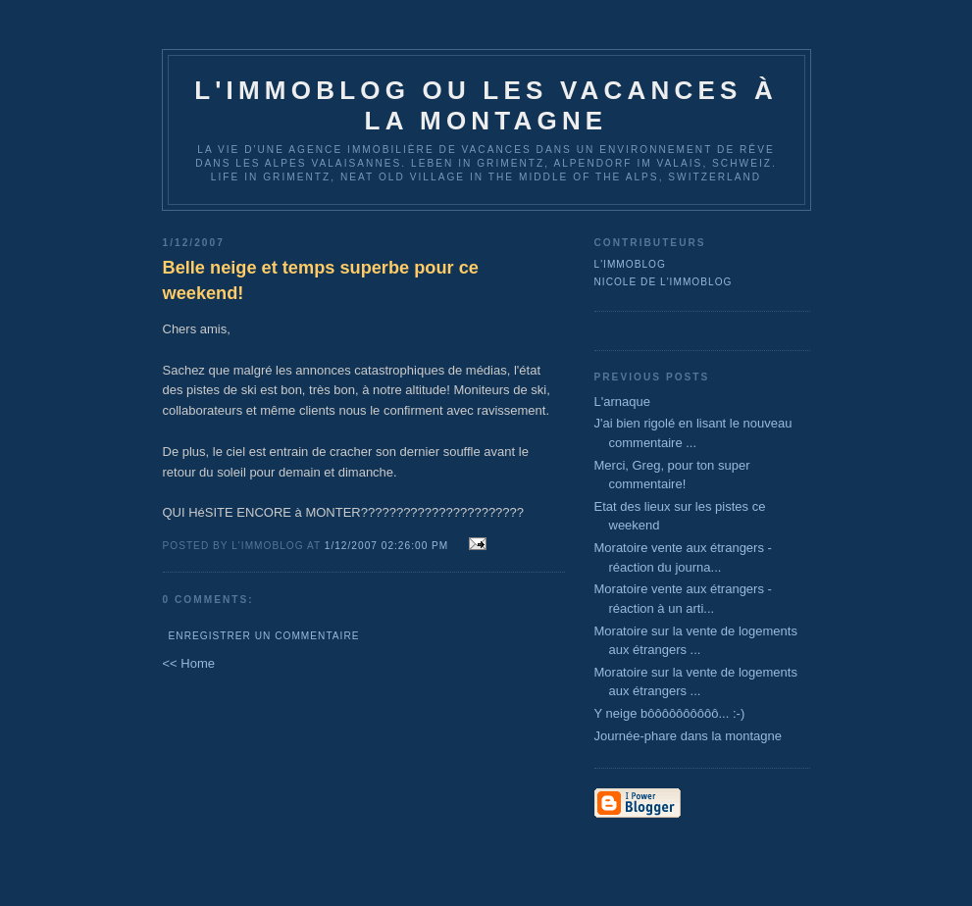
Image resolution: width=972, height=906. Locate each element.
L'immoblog (630, 264)
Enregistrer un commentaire (264, 635)
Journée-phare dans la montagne (688, 736)
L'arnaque (622, 401)
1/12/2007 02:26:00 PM (387, 545)
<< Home (189, 663)
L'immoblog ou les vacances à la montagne (486, 105)
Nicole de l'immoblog (663, 282)
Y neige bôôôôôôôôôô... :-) (669, 713)
